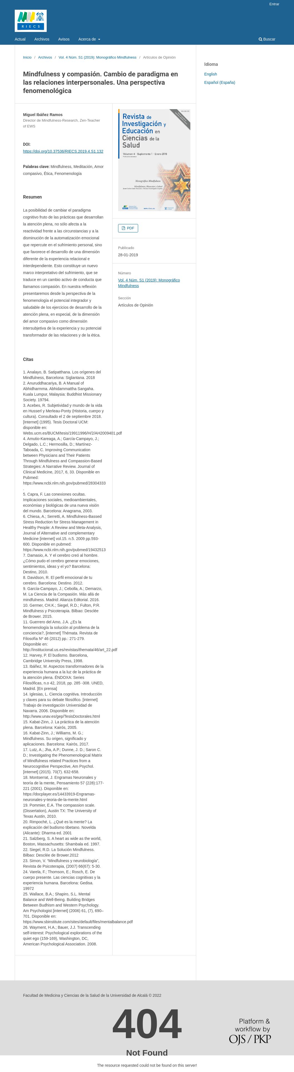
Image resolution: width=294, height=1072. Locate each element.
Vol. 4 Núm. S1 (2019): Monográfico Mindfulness (97, 57)
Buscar (267, 39)
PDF (130, 228)
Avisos (63, 39)
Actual (20, 39)
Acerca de (87, 39)
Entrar (274, 4)
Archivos (41, 39)
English (210, 74)
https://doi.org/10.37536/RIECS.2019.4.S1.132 (63, 151)
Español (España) (219, 82)
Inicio (27, 57)
